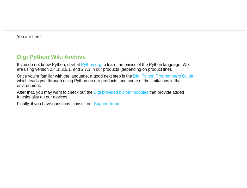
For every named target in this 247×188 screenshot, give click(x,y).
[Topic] (125, 109)
